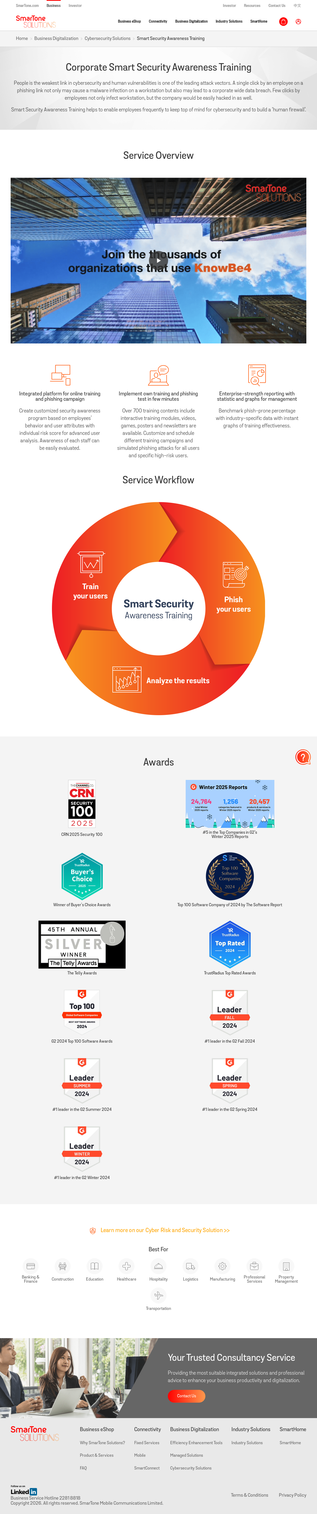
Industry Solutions (229, 21)
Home (22, 38)
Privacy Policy (292, 1495)
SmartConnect (147, 1468)
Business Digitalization (191, 21)
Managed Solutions (186, 1456)
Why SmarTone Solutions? (102, 1443)
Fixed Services (146, 1443)
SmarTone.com (27, 5)
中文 (297, 5)
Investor (75, 5)
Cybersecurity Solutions (108, 38)
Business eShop (129, 21)
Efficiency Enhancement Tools (196, 1443)
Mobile (140, 1456)
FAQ (83, 1468)
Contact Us (277, 5)
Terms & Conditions (249, 1495)
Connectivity (158, 21)
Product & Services (96, 1456)
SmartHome (258, 21)
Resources (252, 5)
